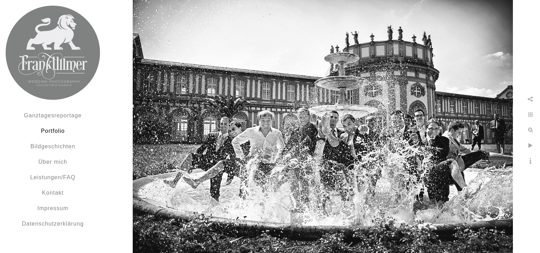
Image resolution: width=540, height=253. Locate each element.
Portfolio (53, 131)
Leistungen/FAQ (53, 177)
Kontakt (52, 193)
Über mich (52, 162)
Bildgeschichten (52, 146)
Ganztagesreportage (53, 115)
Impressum (52, 208)
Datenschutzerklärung (53, 224)
